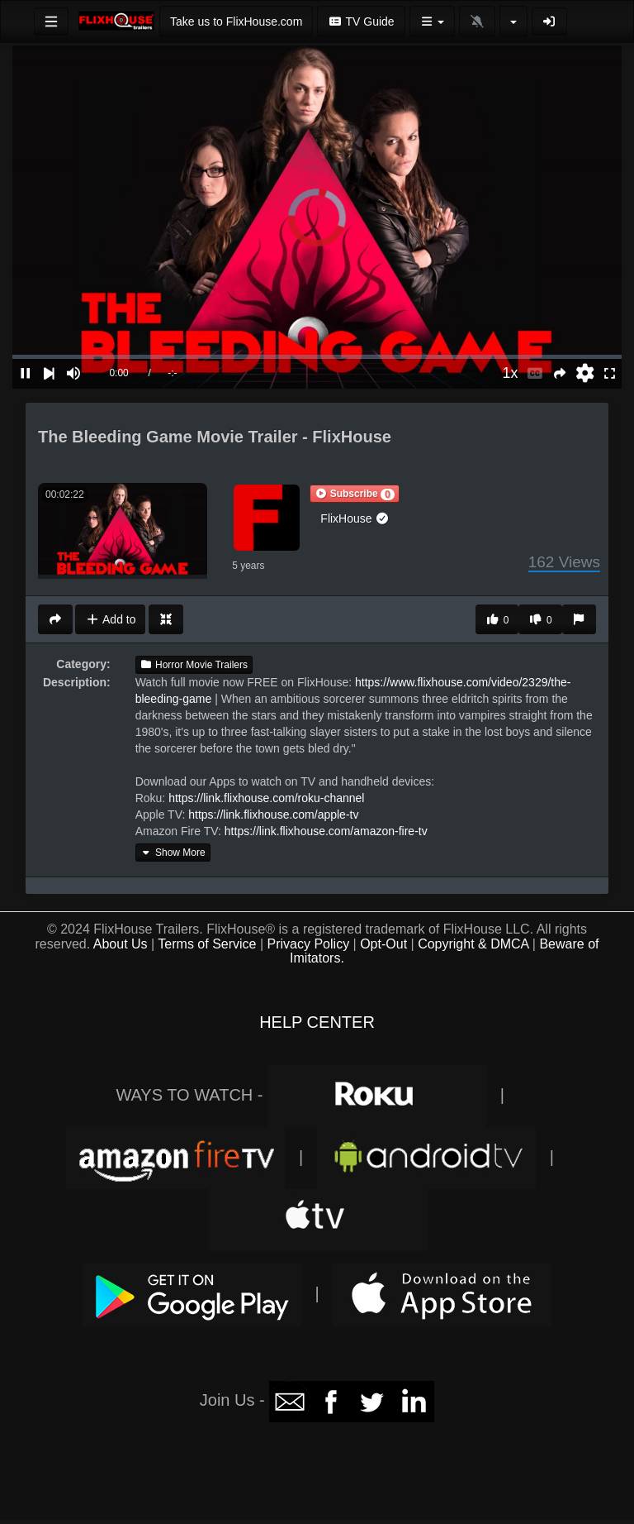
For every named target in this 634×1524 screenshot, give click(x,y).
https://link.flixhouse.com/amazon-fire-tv (326, 831)
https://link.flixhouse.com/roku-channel (266, 798)
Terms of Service (207, 944)
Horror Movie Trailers (194, 665)
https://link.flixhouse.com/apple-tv (273, 814)
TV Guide (361, 21)
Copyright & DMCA (473, 944)
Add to (110, 619)
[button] (354, 494)
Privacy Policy (308, 944)
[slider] (317, 357)
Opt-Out (383, 944)
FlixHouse (355, 518)
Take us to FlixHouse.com (236, 21)
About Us (120, 944)
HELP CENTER (317, 1022)
